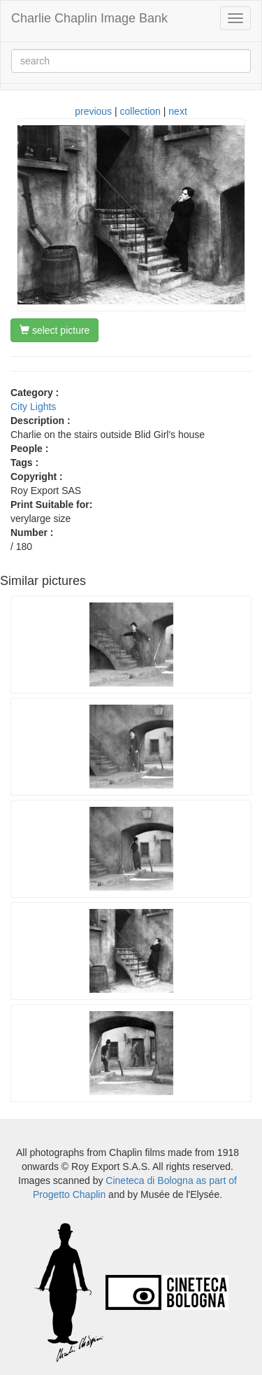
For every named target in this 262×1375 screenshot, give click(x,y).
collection (140, 111)
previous (93, 111)
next (177, 111)
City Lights (33, 406)
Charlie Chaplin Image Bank (89, 18)
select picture (54, 330)
